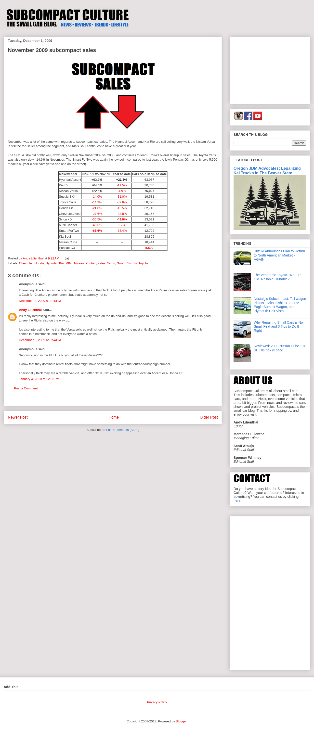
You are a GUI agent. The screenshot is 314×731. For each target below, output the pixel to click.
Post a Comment (26, 388)
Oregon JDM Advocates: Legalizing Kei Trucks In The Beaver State (267, 170)
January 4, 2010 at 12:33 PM (39, 379)
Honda (39, 263)
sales (101, 263)
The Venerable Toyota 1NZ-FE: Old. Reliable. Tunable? (277, 277)
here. (237, 500)
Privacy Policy (157, 702)
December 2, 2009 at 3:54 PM (40, 340)
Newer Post (18, 417)
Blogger (181, 721)
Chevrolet (26, 263)
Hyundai (51, 263)
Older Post (209, 417)
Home (114, 417)
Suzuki (132, 263)
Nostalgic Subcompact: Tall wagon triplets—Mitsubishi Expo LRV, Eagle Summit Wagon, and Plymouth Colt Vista (280, 305)
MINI (68, 263)
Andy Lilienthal (30, 310)
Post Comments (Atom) (122, 430)
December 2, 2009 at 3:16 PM (40, 301)
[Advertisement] (270, 69)
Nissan (79, 263)
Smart (121, 263)
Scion (111, 263)
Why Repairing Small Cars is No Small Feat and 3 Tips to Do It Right (278, 327)
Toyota (143, 263)
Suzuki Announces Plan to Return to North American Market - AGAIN (279, 255)
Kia (61, 263)
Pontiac (91, 263)
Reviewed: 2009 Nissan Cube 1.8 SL (279, 348)
